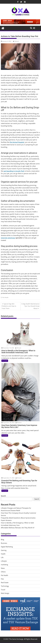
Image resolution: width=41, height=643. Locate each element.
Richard (16, 41)
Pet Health (5, 297)
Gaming (3, 550)
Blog (2, 539)
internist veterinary (8, 238)
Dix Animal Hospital (17, 142)
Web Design (5, 593)
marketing (4, 565)
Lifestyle (4, 561)
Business (4, 543)
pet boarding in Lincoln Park (14, 171)
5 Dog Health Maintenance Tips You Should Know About (30, 306)
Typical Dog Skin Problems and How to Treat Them (9, 306)
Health (3, 554)
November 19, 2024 (7, 348)
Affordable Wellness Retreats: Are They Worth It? (17, 528)
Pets (2, 579)
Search (3, 496)
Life (2, 557)
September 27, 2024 (7, 478)
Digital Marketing (7, 547)
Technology (5, 586)
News (3, 568)
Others (3, 572)
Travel (3, 590)
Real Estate (4, 582)
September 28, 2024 (7, 422)
